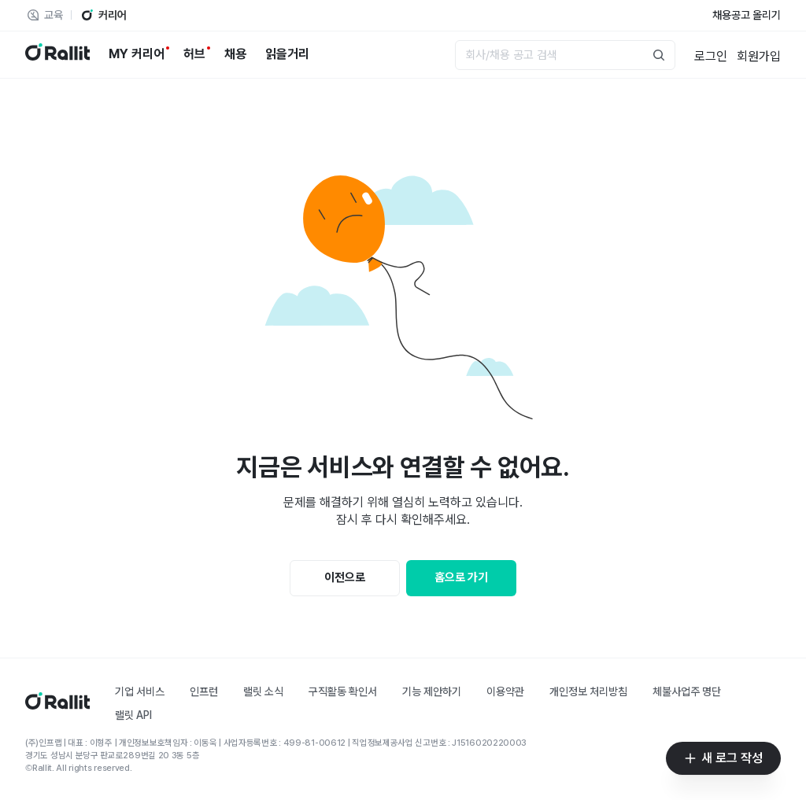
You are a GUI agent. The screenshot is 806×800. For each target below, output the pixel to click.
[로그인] (710, 55)
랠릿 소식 (263, 691)
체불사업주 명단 (687, 691)
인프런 (204, 691)
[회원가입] (759, 55)
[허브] (194, 54)
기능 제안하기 (431, 691)
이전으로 (344, 577)
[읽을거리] (287, 54)
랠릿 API (133, 715)
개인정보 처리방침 (588, 691)
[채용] (235, 54)
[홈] (57, 705)
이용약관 (505, 691)
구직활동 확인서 (343, 691)
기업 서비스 (140, 691)
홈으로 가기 (461, 577)
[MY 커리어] (137, 54)
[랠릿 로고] (57, 54)
